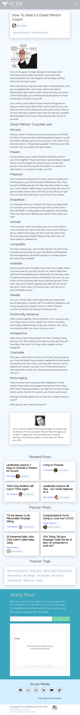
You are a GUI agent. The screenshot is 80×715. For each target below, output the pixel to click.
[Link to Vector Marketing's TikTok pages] (59, 690)
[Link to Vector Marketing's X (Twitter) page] (28, 690)
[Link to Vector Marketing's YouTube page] (52, 690)
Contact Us (26, 710)
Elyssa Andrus (13, 547)
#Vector (40, 581)
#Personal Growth (14, 581)
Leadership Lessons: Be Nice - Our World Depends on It (58, 489)
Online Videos (31, 713)
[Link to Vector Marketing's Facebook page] (20, 690)
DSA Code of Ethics (17, 713)
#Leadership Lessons (21, 33)
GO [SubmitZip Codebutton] (61, 619)
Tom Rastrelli (12, 493)
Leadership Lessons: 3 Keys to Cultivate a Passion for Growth (21, 468)
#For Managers (29, 576)
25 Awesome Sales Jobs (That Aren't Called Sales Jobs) (20, 539)
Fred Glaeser (12, 526)
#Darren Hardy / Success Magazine (57, 571)
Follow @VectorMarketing (50, 699)
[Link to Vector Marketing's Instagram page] (36, 690)
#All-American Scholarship (18, 571)
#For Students (57, 576)
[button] (77, 4)
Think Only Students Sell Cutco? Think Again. (20, 487)
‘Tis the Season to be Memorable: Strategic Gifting (18, 518)
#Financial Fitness (14, 576)
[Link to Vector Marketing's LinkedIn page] (44, 690)
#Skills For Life (29, 581)
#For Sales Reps (44, 576)
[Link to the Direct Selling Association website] (54, 710)
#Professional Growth (40, 33)
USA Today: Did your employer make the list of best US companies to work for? (57, 541)
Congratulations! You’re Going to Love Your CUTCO (58, 517)
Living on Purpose (53, 465)
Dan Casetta (49, 497)
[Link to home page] (12, 4)
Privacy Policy (15, 710)
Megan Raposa (50, 523)
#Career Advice (36, 571)
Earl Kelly (10, 476)
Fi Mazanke (48, 470)
